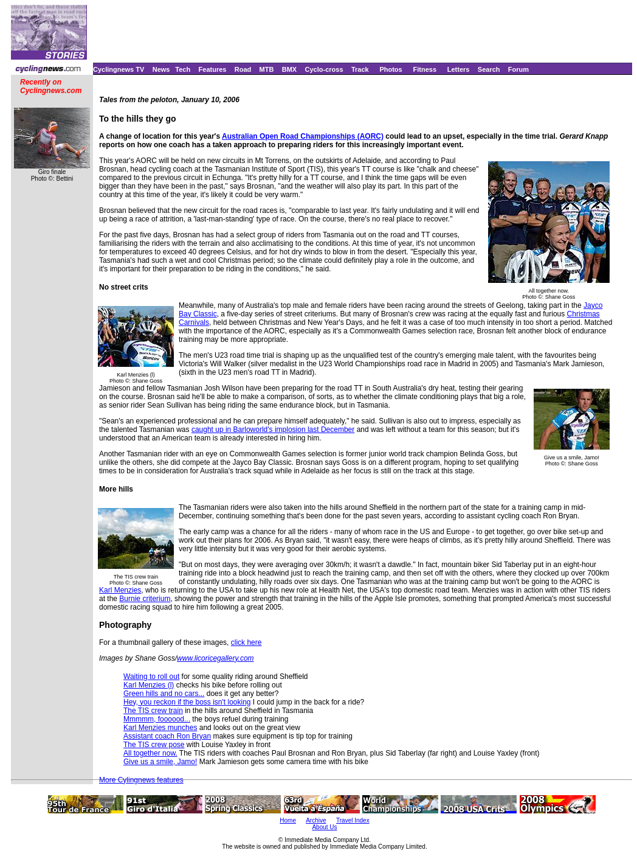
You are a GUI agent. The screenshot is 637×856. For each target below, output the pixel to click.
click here (246, 642)
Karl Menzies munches (160, 727)
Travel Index (353, 820)
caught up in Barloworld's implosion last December (272, 429)
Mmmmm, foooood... (156, 719)
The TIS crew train (153, 710)
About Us (324, 827)
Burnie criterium (144, 598)
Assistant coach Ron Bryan (167, 736)
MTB (267, 69)
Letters (458, 69)
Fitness (424, 69)
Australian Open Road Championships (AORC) (303, 136)
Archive (316, 820)
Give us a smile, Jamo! (160, 761)
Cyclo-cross (324, 69)
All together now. (150, 753)
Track (360, 69)
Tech (182, 69)
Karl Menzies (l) (148, 685)
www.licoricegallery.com (215, 658)
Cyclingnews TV (118, 69)
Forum (518, 69)
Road (243, 69)
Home (288, 820)
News (161, 69)
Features (213, 69)
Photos (390, 69)
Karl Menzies (120, 590)
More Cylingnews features (141, 780)
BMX (289, 69)
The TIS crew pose (154, 744)
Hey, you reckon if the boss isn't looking (187, 702)
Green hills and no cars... (163, 693)
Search (489, 69)
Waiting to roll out (151, 676)
